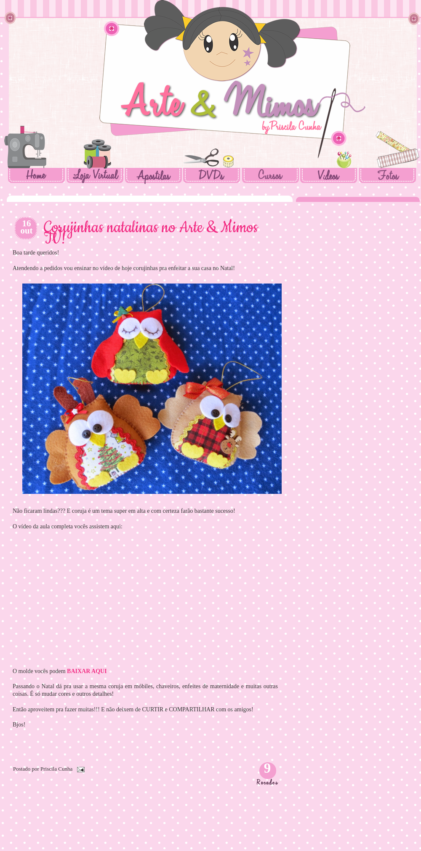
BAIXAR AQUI (87, 671)
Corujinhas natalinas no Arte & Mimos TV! (151, 233)
